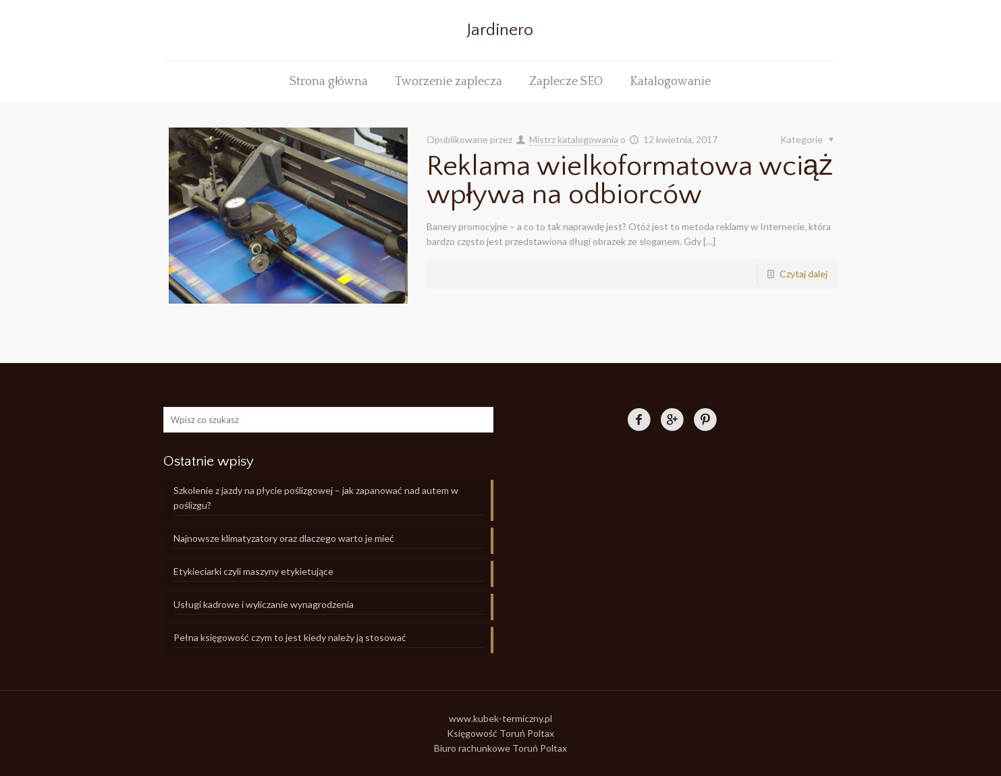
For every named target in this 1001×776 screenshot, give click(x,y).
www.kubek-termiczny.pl (500, 718)
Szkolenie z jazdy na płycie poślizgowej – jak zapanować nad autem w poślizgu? (315, 497)
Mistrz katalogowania (573, 139)
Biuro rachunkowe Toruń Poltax (500, 748)
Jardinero (500, 30)
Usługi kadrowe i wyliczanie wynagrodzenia (263, 604)
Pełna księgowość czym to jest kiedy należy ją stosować (289, 637)
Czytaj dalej (804, 273)
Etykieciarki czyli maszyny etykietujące (253, 571)
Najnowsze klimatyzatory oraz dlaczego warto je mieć (283, 538)
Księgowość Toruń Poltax (500, 733)
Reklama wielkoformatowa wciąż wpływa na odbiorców (630, 180)
